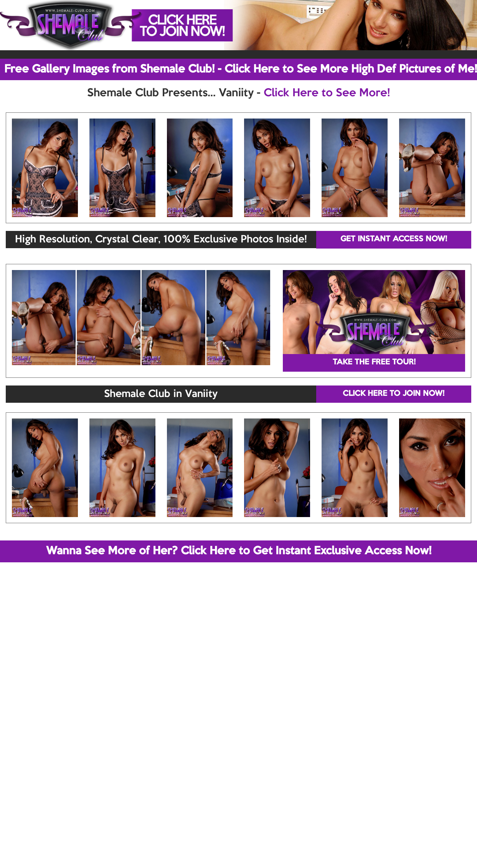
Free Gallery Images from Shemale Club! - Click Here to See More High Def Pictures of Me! (240, 69)
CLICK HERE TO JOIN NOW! (393, 393)
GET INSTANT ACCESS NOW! (393, 239)
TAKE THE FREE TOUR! (374, 362)
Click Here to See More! (327, 93)
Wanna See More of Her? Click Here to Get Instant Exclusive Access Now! (238, 551)
